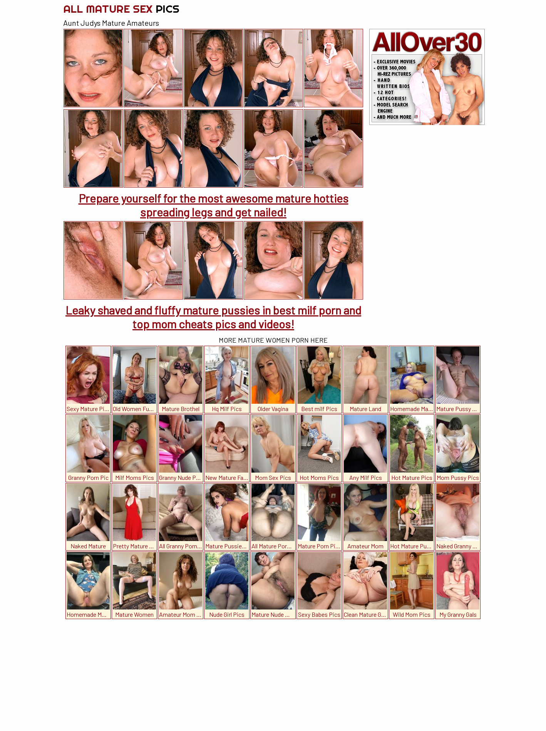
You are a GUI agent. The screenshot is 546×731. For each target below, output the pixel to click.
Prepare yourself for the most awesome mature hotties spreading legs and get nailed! (213, 205)
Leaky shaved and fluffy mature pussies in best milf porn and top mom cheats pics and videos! (213, 317)
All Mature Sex (121, 8)
